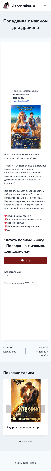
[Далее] (42, 409)
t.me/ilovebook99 (21, 101)
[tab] (20, 441)
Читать (25, 260)
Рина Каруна (30, 282)
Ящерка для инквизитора (23, 427)
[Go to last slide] (8, 409)
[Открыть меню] (45, 5)
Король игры (13, 349)
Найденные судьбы (38, 350)
